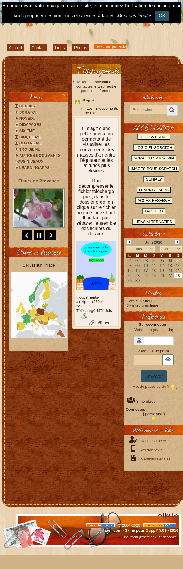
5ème (84, 101)
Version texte (151, 450)
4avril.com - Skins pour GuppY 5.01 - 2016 (140, 530)
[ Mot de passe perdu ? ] (154, 386)
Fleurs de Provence (38, 180)
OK (162, 15)
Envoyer (154, 376)
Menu (48, 96)
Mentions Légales (155, 459)
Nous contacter (153, 441)
